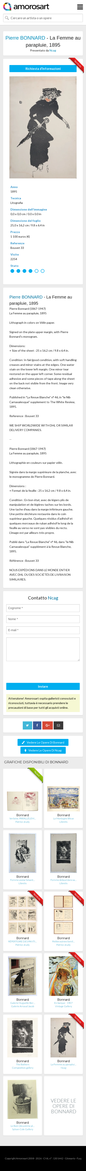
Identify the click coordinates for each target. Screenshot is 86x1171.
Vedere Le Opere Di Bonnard (43, 742)
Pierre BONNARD (25, 38)
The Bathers (22, 1064)
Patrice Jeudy (22, 821)
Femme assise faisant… (22, 879)
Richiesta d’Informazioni (43, 68)
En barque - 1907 (63, 1002)
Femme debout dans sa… (64, 879)
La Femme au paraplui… (63, 1064)
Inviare (43, 686)
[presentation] (38, 672)
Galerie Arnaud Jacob (22, 1006)
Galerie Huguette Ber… (22, 1002)
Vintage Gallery (63, 1006)
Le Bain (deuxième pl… (22, 1125)
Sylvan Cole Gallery (22, 1129)
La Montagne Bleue (63, 818)
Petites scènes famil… (63, 941)
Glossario (70, 1158)
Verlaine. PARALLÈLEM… (22, 818)
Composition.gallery (22, 1067)
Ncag (52, 50)
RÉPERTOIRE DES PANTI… (22, 941)
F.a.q (79, 1158)
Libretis (63, 821)
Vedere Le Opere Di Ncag (43, 750)
